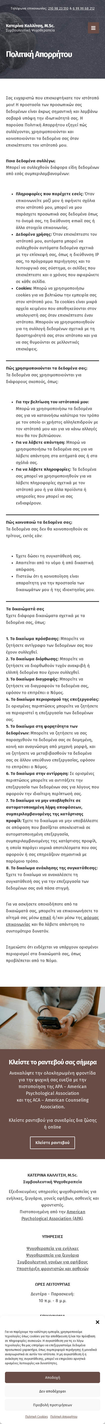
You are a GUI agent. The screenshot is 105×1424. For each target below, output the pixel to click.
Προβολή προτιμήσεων (52, 1405)
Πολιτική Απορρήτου (63, 1417)
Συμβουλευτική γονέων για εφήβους (52, 1262)
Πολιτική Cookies (36, 1417)
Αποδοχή (52, 1377)
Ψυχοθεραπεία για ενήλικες (53, 1248)
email (45, 917)
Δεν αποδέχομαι (52, 1391)
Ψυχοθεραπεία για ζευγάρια (52, 1255)
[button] (97, 1322)
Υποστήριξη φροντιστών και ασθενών (53, 1268)
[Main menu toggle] (93, 28)
